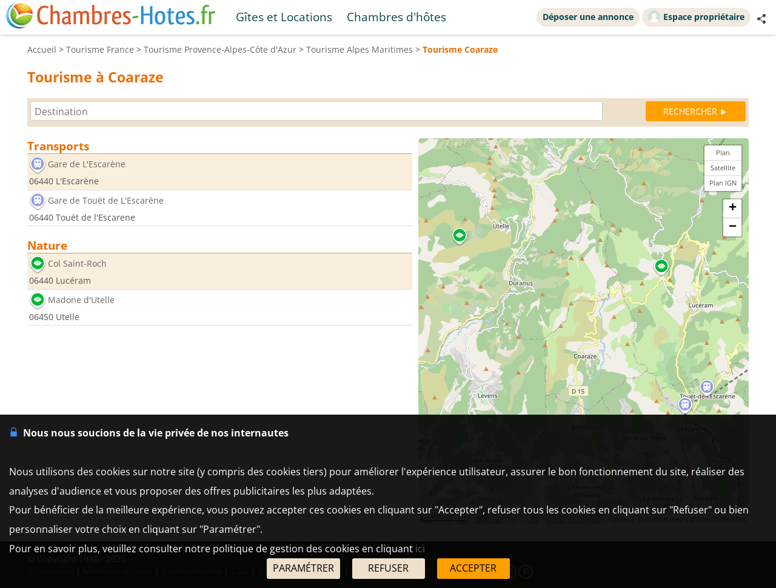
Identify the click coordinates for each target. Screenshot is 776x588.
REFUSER (388, 568)
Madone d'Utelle (81, 300)
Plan (723, 152)
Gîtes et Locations (284, 16)
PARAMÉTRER (303, 568)
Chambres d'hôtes (396, 16)
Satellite (723, 167)
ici (420, 548)
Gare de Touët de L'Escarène (106, 200)
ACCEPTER (473, 568)
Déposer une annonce (588, 16)
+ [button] (733, 208)
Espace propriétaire (696, 16)
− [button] (733, 227)
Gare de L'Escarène (86, 164)
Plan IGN (723, 182)
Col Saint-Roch (77, 264)
